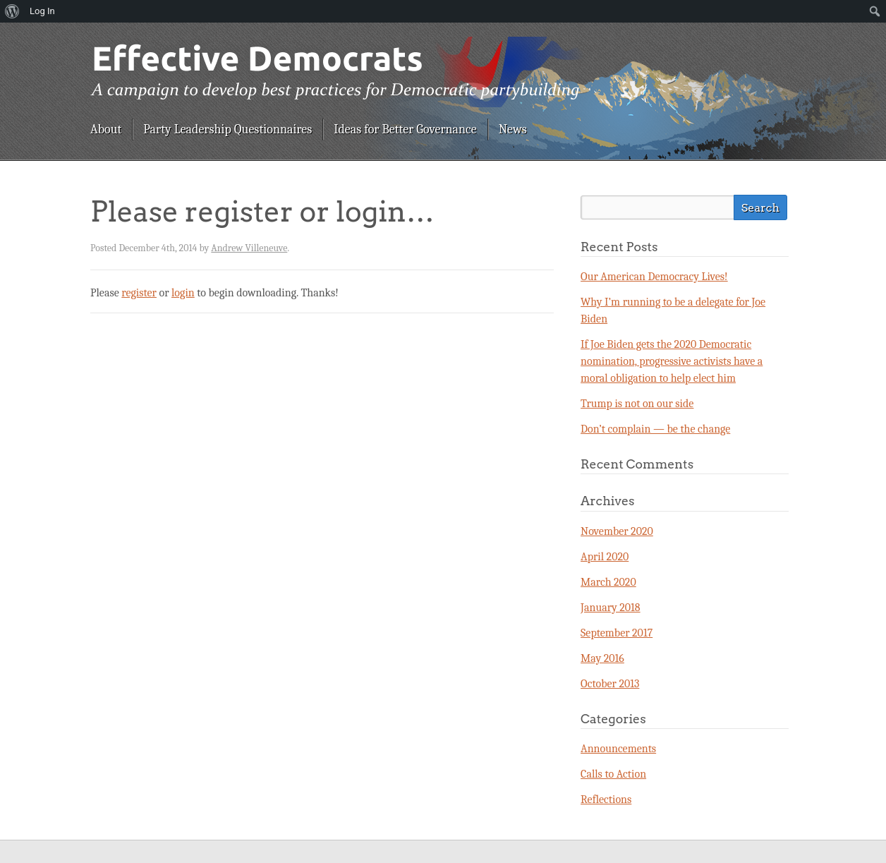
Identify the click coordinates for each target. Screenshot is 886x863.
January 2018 (611, 607)
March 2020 (608, 582)
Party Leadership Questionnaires (227, 129)
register (139, 292)
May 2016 (602, 658)
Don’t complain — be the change (655, 429)
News (513, 129)
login (183, 292)
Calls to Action (613, 774)
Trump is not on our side (637, 403)
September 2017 (617, 633)
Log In (42, 11)
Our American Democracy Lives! (654, 276)
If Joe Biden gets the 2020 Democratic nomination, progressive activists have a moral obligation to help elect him (672, 361)
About (105, 129)
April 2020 (605, 556)
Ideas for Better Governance (405, 129)
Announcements (618, 748)
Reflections (606, 799)
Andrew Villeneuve (249, 248)
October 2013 (610, 683)
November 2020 (617, 531)
